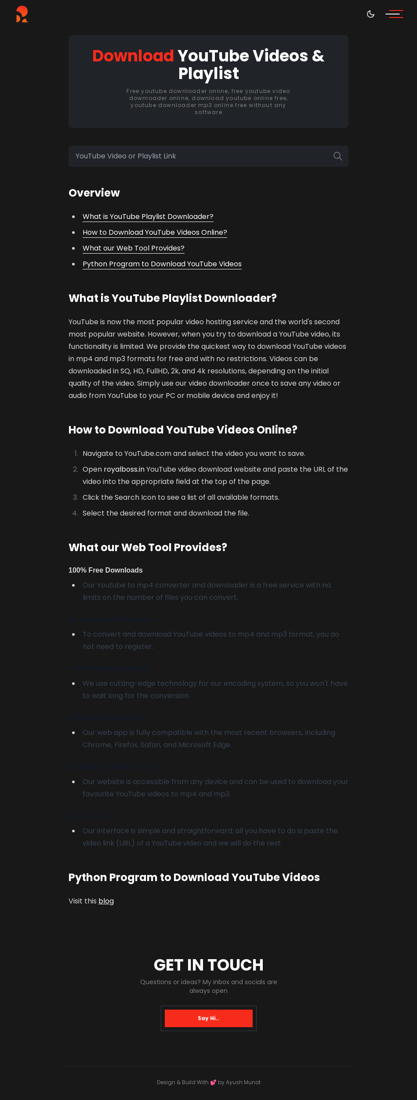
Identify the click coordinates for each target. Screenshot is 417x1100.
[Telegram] (23, 992)
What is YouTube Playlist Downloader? (148, 216)
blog (106, 901)
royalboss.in (124, 469)
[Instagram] (23, 1013)
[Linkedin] (23, 950)
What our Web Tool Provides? (134, 248)
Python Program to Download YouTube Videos (162, 264)
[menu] (396, 14)
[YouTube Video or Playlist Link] (208, 156)
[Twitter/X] (23, 1034)
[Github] (23, 971)
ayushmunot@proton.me (394, 991)
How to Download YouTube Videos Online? (155, 232)
